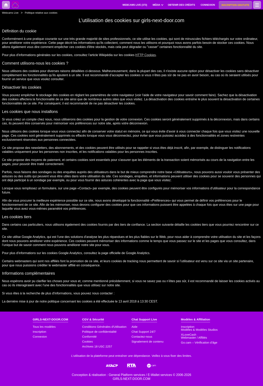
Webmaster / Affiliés (194, 337)
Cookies (87, 341)
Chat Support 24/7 (144, 331)
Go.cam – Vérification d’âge (199, 342)
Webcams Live (10, 12)
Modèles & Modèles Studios (199, 329)
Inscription (39, 331)
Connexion (40, 336)
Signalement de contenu (148, 341)
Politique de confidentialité (99, 331)
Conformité (89, 336)
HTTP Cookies (145, 55)
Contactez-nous (142, 336)
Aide (135, 326)
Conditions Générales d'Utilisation (104, 326)
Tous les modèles (44, 326)
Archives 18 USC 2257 (97, 346)
